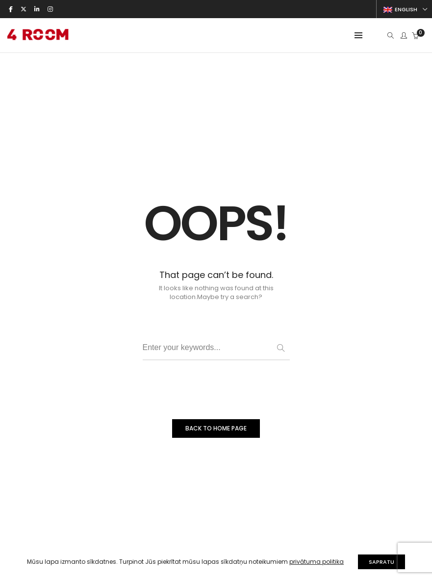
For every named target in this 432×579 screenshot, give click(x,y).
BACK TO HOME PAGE (216, 428)
